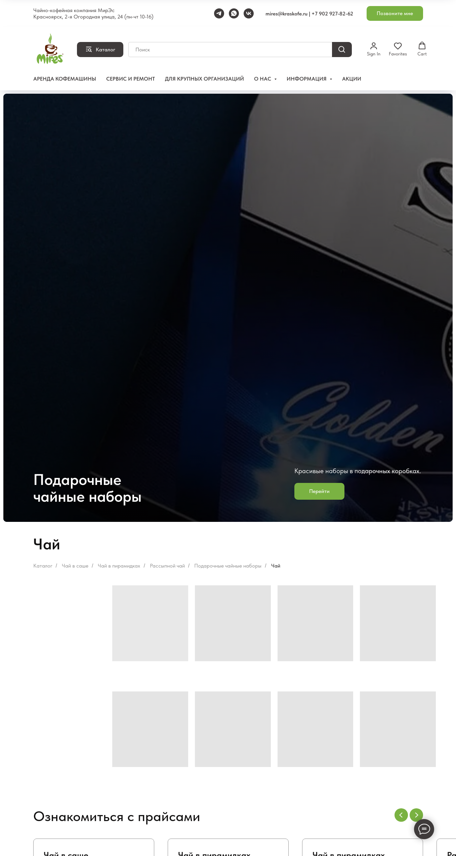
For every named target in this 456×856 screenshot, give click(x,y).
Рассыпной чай (167, 565)
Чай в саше (75, 565)
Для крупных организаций (204, 79)
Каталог (42, 565)
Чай (275, 565)
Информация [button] (307, 79)
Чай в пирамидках (119, 565)
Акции (351, 79)
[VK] (249, 13)
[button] (395, 13)
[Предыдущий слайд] (401, 815)
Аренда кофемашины (64, 79)
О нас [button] (263, 79)
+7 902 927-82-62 (332, 13)
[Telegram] (219, 13)
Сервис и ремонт (130, 79)
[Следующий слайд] (416, 815)
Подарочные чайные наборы (227, 565)
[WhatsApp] (234, 13)
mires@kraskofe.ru (286, 13)
